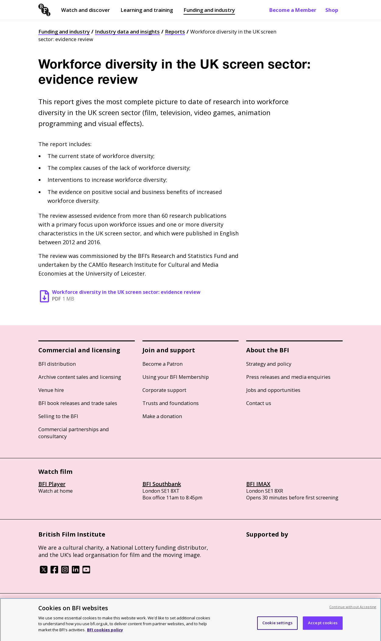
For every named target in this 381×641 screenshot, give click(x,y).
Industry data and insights (127, 31)
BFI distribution (57, 363)
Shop (331, 9)
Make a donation (162, 416)
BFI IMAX (258, 484)
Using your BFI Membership (175, 376)
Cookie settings (277, 625)
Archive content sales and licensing (79, 376)
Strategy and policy (268, 363)
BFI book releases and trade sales (77, 403)
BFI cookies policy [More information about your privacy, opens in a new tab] (105, 632)
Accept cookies (322, 625)
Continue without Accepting (352, 609)
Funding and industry (209, 9)
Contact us (258, 403)
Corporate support (164, 389)
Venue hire (51, 389)
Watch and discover (85, 9)
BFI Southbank (161, 484)
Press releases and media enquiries (288, 376)
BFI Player (51, 484)
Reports (175, 31)
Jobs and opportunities (273, 389)
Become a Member (292, 9)
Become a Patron (162, 363)
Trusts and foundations (170, 403)
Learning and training (147, 9)
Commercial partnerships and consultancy (73, 433)
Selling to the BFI (58, 416)
